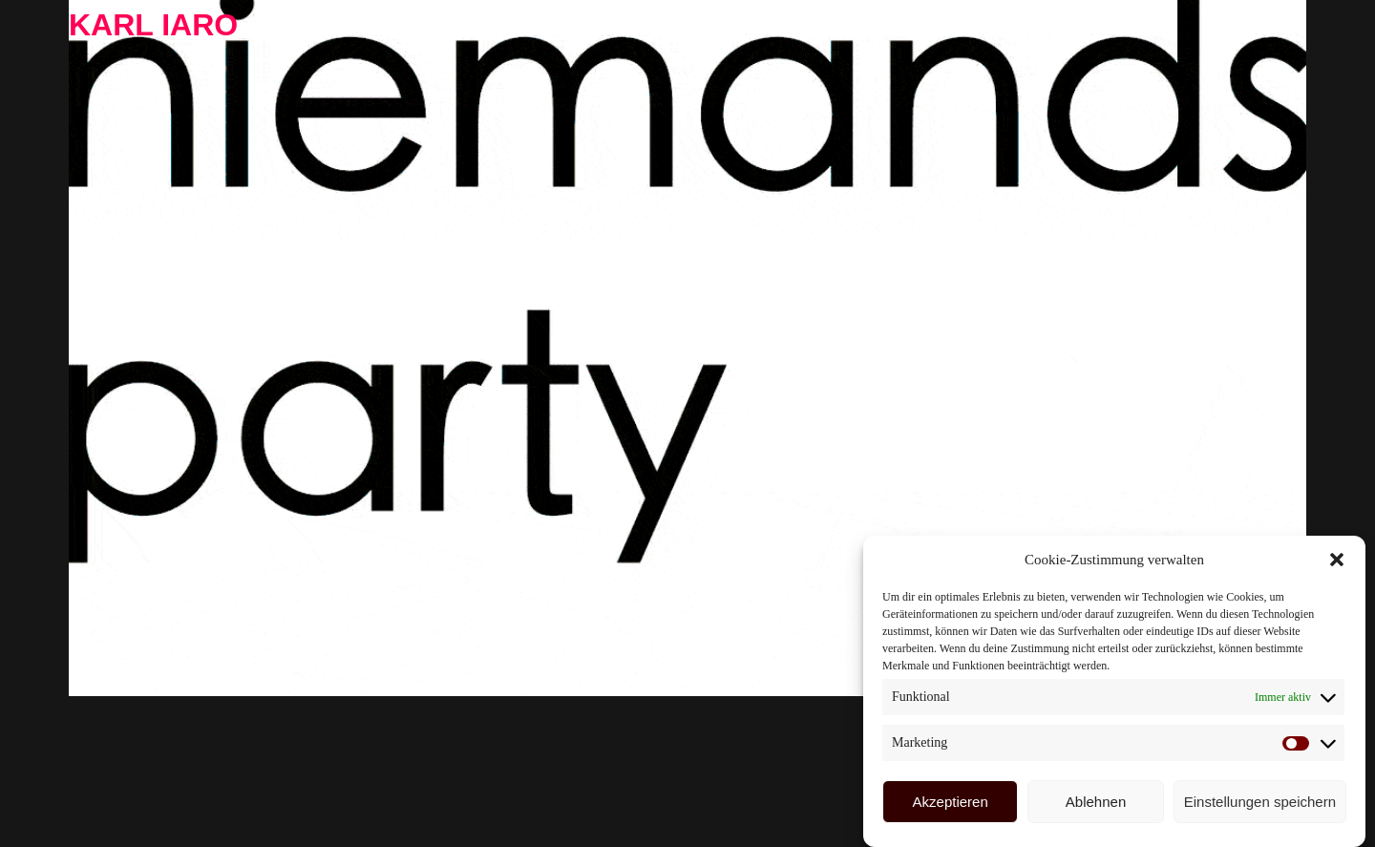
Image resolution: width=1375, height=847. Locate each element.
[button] (1336, 559)
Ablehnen (1096, 802)
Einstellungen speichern (1260, 802)
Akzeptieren (950, 802)
